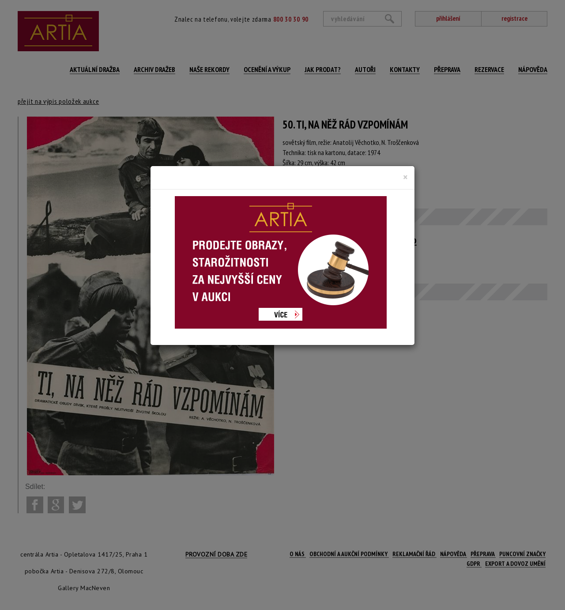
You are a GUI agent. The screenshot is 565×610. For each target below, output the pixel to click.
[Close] (405, 177)
